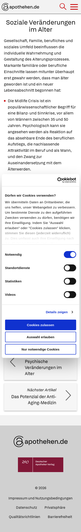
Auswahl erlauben (40, 337)
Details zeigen (57, 312)
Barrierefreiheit (60, 517)
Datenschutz (26, 507)
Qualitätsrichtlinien (24, 517)
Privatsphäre (54, 507)
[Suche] (63, 7)
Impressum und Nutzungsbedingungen (40, 498)
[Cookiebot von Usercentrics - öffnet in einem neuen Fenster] (57, 180)
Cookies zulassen (40, 325)
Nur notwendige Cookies (41, 349)
